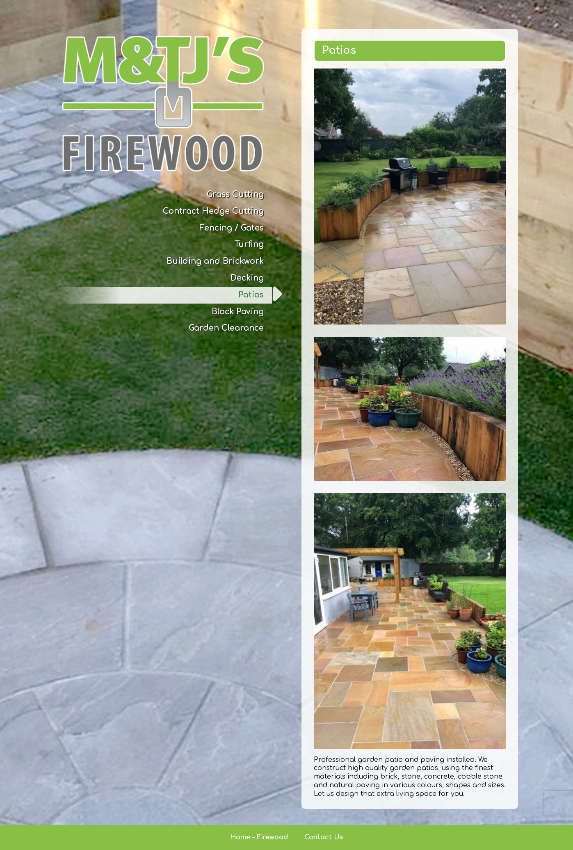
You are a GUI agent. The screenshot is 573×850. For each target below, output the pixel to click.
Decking (247, 278)
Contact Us (323, 837)
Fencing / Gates (231, 228)
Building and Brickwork (215, 261)
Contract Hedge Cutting (213, 211)
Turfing (249, 244)
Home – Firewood (259, 837)
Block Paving (238, 311)
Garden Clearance (226, 328)
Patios (251, 294)
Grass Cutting (235, 194)
